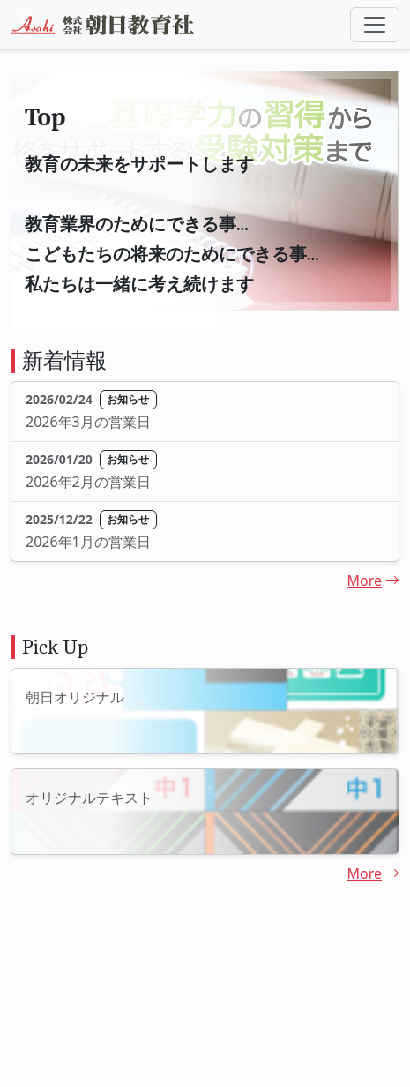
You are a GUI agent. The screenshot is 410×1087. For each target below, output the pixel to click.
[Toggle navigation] (374, 24)
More (373, 580)
